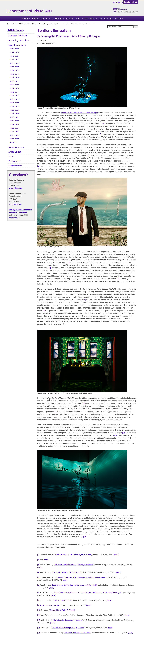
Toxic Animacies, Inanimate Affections (66, 620)
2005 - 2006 (14, 121)
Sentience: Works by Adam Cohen (77, 633)
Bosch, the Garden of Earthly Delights (66, 572)
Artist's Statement (61, 555)
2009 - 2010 (14, 107)
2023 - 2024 (14, 56)
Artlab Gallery (15, 30)
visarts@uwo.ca (15, 188)
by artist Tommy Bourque (79, 113)
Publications (14, 161)
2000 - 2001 (14, 139)
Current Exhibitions (17, 36)
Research (90, 19)
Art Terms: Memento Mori (50, 605)
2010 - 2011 (14, 103)
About (25, 19)
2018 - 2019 (14, 74)
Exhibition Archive (24, 24)
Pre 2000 (13, 143)
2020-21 (34, 24)
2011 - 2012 (14, 99)
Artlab (102, 19)
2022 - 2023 (14, 60)
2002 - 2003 (14, 132)
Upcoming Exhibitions (18, 40)
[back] (116, 555)
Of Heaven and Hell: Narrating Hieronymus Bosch (73, 565)
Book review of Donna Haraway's (74, 585)
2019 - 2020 (14, 71)
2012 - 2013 (14, 96)
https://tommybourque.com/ (81, 555)
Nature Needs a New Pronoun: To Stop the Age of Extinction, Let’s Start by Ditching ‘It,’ (87, 593)
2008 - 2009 (14, 110)
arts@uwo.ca (14, 218)
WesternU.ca (118, 2)
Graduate (57, 19)
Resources (116, 19)
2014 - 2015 (14, 89)
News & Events (73, 19)
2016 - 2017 (14, 81)
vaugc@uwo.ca (15, 204)
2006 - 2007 (14, 117)
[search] (120, 26)
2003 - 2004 (14, 128)
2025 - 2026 (14, 49)
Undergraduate (40, 19)
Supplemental (15, 166)
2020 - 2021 (14, 67)
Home (9, 24)
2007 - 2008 (14, 114)
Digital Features (16, 147)
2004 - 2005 (14, 125)
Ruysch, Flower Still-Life (62, 600)
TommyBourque (44, 24)
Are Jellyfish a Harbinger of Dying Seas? (68, 628)
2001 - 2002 (14, 135)
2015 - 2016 (14, 85)
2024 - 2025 (14, 53)
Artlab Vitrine (14, 152)
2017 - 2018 (14, 78)
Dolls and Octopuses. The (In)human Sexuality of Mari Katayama (81, 577)
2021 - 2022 (14, 63)
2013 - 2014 (14, 92)
